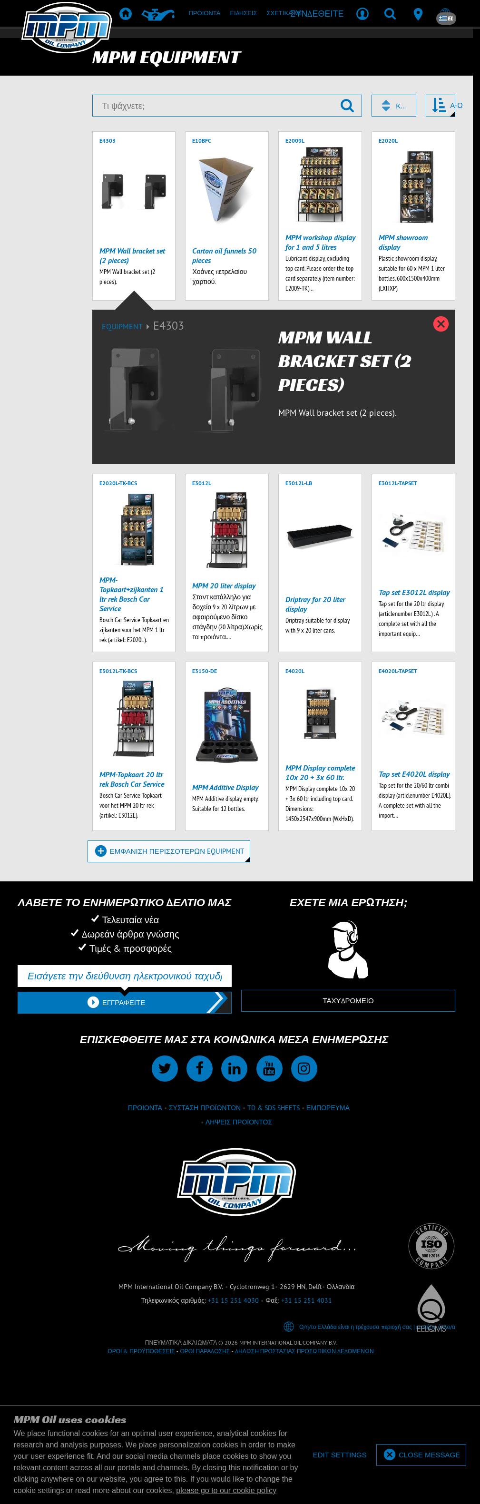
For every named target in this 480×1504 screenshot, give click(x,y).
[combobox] (394, 242)
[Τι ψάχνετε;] (227, 242)
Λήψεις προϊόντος (239, 1258)
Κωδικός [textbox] (401, 242)
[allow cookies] (421, 1455)
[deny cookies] (339, 1455)
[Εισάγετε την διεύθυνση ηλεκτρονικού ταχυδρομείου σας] (125, 1112)
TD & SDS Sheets (273, 1244)
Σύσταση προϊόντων (205, 1244)
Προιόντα (145, 1244)
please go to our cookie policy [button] (226, 1490)
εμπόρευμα (328, 1244)
